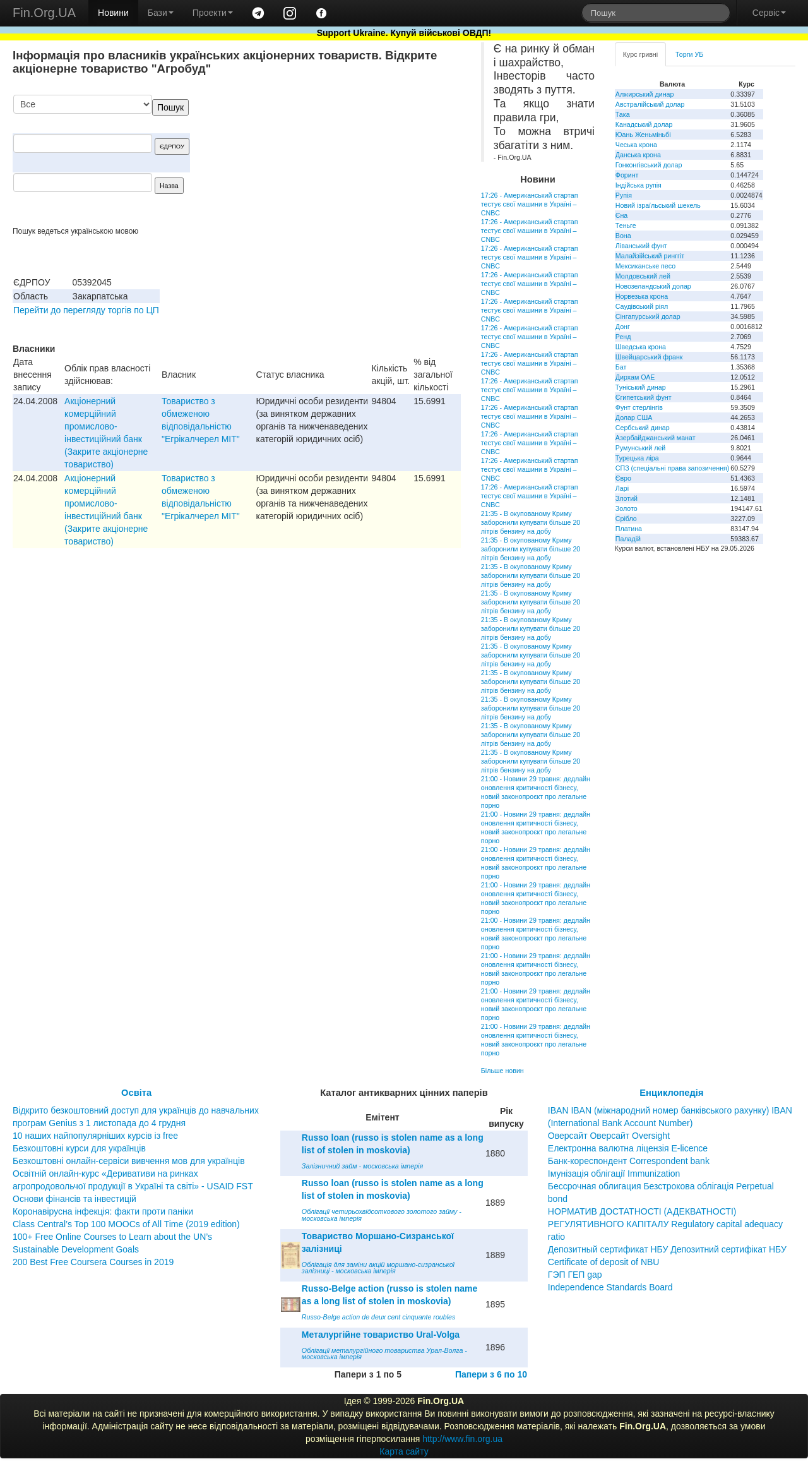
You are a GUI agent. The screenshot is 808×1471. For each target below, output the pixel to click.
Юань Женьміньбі (643, 134)
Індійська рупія (638, 185)
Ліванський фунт (641, 245)
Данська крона (638, 155)
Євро (623, 478)
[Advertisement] (366, 160)
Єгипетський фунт (643, 397)
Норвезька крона (641, 296)
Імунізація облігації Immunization (614, 1173)
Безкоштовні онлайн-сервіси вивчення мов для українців (129, 1161)
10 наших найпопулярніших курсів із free (95, 1136)
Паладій (628, 539)
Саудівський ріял (641, 306)
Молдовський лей (642, 276)
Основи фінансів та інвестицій (74, 1199)
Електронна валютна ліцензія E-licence (628, 1148)
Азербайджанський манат (655, 437)
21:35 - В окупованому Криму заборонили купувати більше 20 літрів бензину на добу (530, 522)
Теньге (625, 225)
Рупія (623, 195)
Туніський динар (640, 387)
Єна (621, 215)
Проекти (213, 13)
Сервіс (769, 13)
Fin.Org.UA (44, 13)
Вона (623, 235)
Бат (621, 367)
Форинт (627, 175)
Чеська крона (636, 144)
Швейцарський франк (649, 357)
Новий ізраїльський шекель (658, 205)
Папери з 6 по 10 (491, 1374)
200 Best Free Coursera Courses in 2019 (93, 1262)
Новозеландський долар (653, 286)
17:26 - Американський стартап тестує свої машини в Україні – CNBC (529, 204)
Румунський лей (640, 448)
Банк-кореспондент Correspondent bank (629, 1161)
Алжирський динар (644, 94)
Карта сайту (404, 1451)
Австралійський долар (650, 104)
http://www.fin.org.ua (462, 1439)
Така (622, 114)
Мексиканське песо (645, 266)
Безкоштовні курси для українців (79, 1148)
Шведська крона (640, 347)
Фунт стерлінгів (639, 407)
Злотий (626, 498)
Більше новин (502, 1070)
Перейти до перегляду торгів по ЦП (86, 310)
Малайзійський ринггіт (649, 256)
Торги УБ (689, 54)
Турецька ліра (637, 458)
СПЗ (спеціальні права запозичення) (672, 468)
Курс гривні (640, 54)
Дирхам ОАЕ (635, 377)
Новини (113, 13)
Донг (622, 326)
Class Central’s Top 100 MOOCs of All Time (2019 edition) (126, 1224)
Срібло (626, 518)
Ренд (623, 336)
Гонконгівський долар (648, 165)
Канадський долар (644, 124)
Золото (626, 508)
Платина (628, 528)
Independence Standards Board (610, 1287)
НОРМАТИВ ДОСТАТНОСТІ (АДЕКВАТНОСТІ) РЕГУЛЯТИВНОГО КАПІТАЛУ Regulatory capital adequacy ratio (665, 1224)
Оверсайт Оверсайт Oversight (609, 1136)
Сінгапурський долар (647, 316)
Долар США (634, 417)
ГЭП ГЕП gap (575, 1275)
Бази (161, 13)
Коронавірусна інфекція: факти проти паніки (103, 1211)
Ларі (622, 488)
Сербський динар (642, 427)
